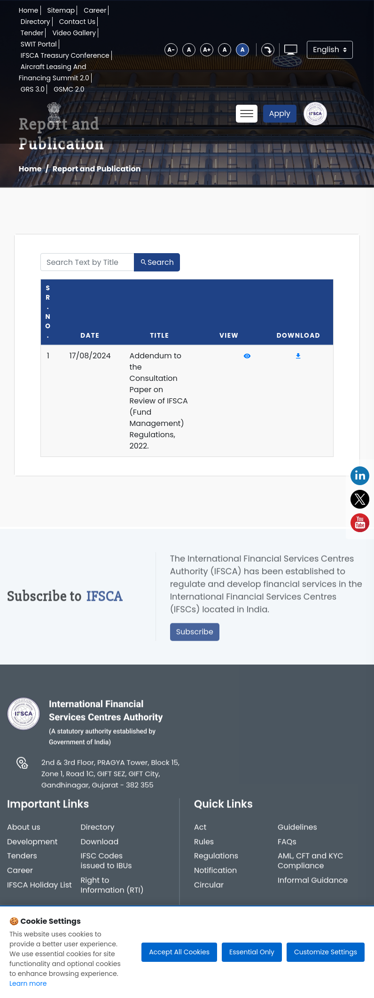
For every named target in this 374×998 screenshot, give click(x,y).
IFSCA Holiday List (39, 888)
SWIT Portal (39, 44)
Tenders (22, 860)
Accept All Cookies (179, 952)
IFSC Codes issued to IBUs (106, 864)
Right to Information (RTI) (112, 888)
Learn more (28, 983)
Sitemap (61, 10)
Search (157, 262)
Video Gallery (74, 33)
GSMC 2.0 (69, 89)
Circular (209, 888)
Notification (215, 874)
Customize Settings (325, 952)
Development (32, 845)
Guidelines (297, 831)
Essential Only (251, 952)
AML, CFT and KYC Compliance (310, 864)
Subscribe (194, 635)
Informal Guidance (313, 884)
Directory (35, 21)
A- (171, 50)
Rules (204, 845)
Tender (32, 33)
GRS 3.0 (33, 89)
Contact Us (77, 21)
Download (100, 845)
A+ (206, 50)
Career (95, 10)
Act (200, 831)
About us (23, 831)
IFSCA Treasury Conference (65, 55)
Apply (279, 113)
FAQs (287, 845)
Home (29, 10)
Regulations (216, 860)
